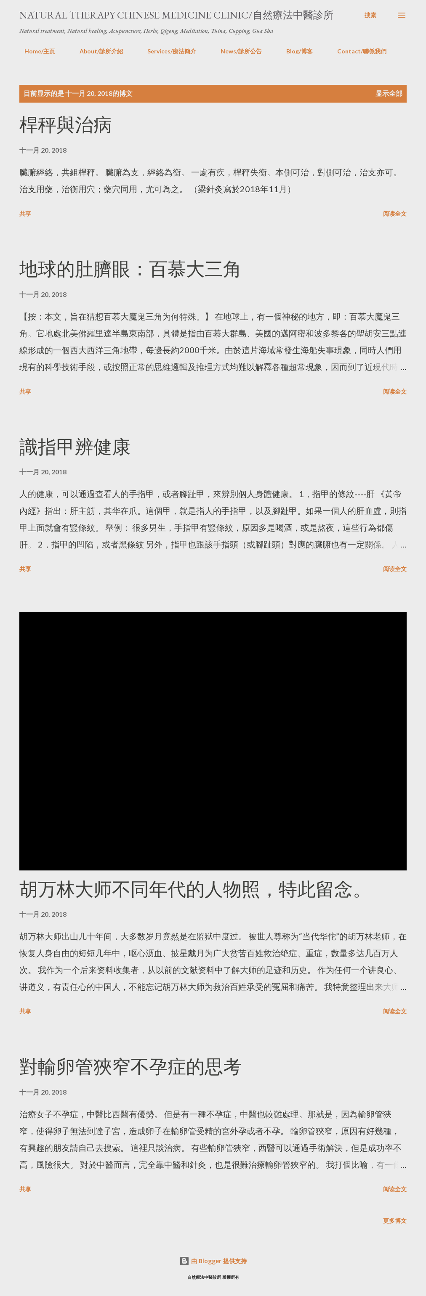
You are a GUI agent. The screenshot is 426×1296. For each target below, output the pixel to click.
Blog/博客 (294, 51)
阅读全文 (395, 213)
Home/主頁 (34, 51)
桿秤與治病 (65, 125)
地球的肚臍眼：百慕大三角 (130, 269)
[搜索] (370, 15)
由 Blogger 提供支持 (213, 1261)
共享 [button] (25, 213)
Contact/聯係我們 (356, 51)
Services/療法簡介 (166, 51)
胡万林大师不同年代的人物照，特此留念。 (195, 889)
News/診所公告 (236, 51)
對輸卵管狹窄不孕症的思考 (130, 1067)
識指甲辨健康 (74, 447)
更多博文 (395, 1220)
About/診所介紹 (96, 51)
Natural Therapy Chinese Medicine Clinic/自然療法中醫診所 (176, 14)
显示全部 (388, 93)
